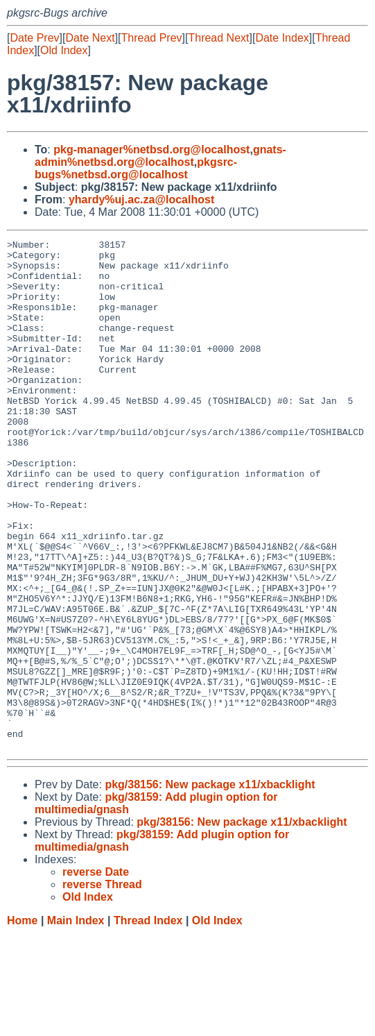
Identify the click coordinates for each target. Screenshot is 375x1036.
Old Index (63, 50)
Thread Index (148, 1022)
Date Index (281, 38)
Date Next (89, 38)
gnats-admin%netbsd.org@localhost (160, 156)
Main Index (76, 1022)
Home (22, 1022)
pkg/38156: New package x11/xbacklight (210, 886)
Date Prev (34, 38)
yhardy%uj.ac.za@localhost (141, 199)
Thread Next (218, 38)
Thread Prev (151, 38)
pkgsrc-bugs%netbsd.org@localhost (136, 168)
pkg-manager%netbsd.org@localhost (151, 149)
